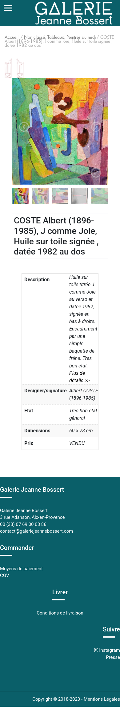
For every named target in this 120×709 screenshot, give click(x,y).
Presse (113, 657)
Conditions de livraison (60, 613)
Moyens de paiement (21, 568)
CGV (4, 575)
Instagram (109, 650)
